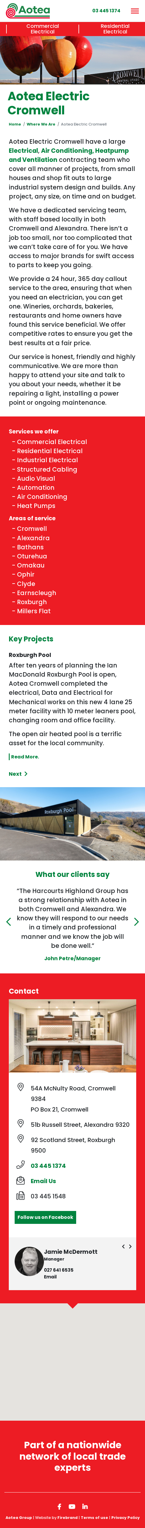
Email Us (43, 1181)
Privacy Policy (125, 1517)
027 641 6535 (59, 1270)
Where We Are (41, 124)
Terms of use (94, 1517)
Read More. (25, 756)
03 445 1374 (48, 1166)
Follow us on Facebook (45, 1217)
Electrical (23, 150)
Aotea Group (19, 1517)
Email (50, 1277)
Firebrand (67, 1517)
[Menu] (134, 11)
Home (15, 124)
